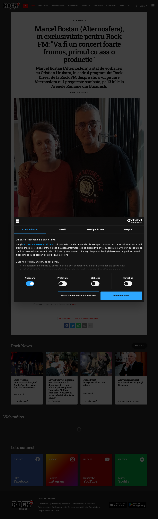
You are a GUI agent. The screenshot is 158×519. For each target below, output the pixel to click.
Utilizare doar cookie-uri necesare (78, 296)
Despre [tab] (128, 229)
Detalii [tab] (62, 229)
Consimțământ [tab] (30, 229)
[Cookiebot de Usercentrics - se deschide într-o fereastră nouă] (129, 221)
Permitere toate (121, 296)
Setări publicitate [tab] (95, 229)
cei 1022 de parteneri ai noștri (38, 244)
